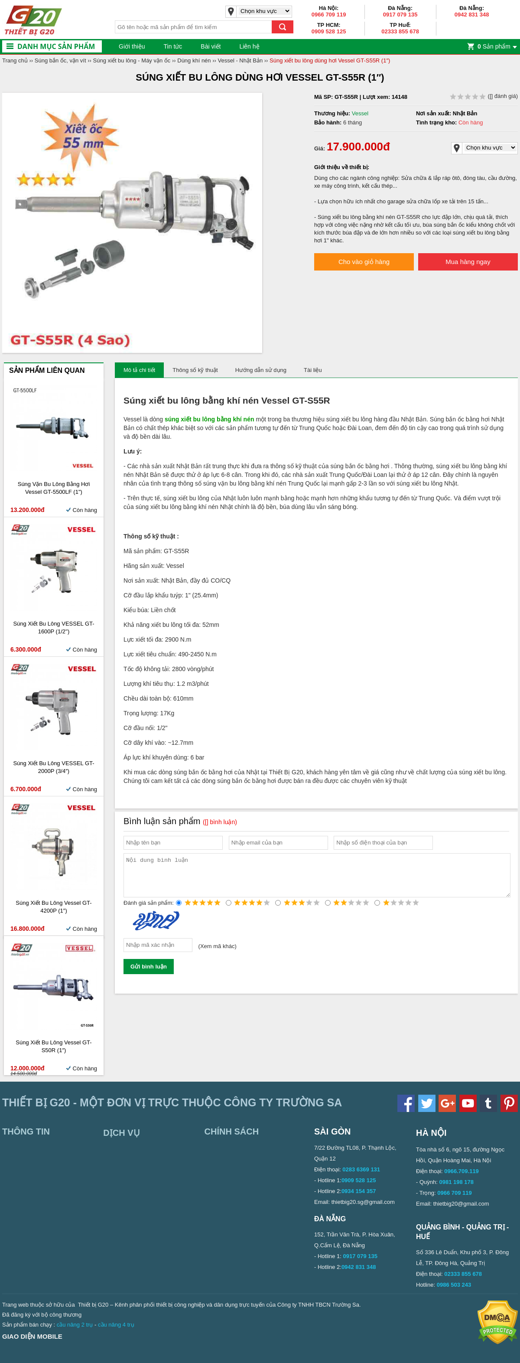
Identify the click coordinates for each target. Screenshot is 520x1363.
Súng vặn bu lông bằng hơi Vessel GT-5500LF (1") (54, 488)
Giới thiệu (132, 46)
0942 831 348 (472, 14)
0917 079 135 (400, 14)
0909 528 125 (329, 31)
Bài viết (211, 46)
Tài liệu (313, 370)
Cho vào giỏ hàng (364, 261)
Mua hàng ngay (467, 261)
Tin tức (173, 46)
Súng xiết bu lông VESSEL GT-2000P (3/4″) (53, 767)
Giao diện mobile (32, 1336)
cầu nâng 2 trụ (75, 1324)
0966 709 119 (329, 14)
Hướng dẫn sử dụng (260, 370)
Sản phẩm (494, 46)
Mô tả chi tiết (139, 370)
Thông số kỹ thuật (195, 370)
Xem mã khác (217, 954)
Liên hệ (249, 46)
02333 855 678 (400, 31)
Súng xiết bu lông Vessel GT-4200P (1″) (53, 907)
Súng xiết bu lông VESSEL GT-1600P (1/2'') (53, 627)
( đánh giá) (484, 96)
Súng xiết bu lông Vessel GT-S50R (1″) (53, 1046)
